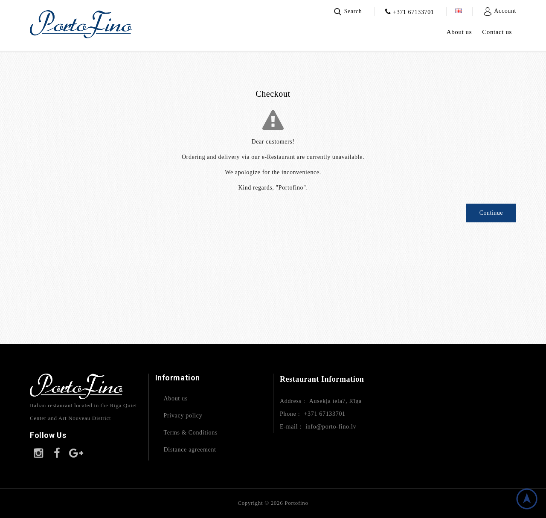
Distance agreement (190, 449)
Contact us (497, 32)
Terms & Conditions (191, 432)
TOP (526, 498)
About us (459, 32)
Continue (491, 213)
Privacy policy (183, 415)
